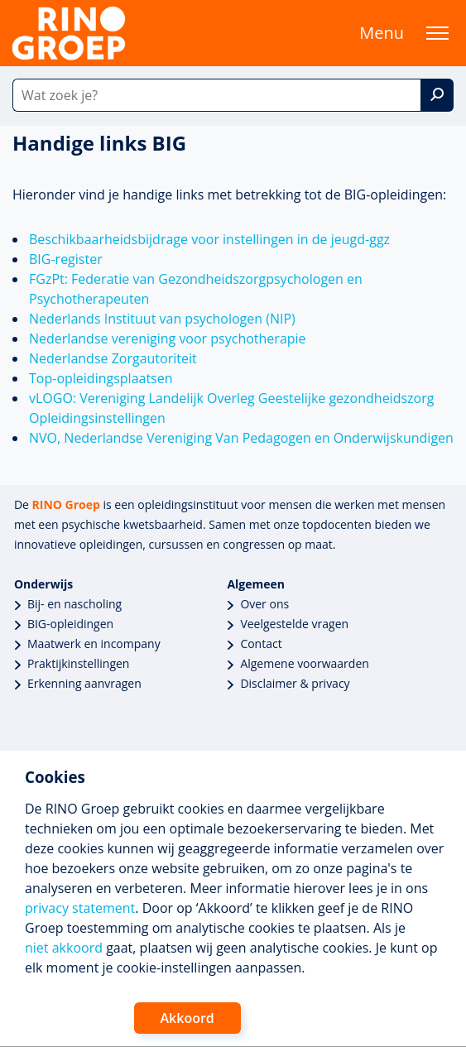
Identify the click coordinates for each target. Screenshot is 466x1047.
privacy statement (80, 908)
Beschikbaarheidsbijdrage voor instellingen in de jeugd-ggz (209, 239)
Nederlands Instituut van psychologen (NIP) (162, 319)
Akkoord (187, 1018)
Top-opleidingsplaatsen (101, 378)
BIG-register (66, 259)
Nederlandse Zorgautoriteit (113, 358)
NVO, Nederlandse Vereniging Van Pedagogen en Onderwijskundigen (241, 438)
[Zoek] (437, 95)
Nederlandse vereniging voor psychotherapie (167, 338)
